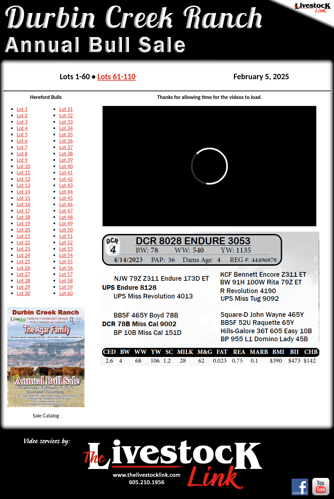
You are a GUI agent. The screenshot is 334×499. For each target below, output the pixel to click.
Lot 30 (23, 293)
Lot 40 (65, 166)
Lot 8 (22, 153)
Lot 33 (65, 122)
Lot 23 (23, 249)
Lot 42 (65, 179)
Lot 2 (22, 115)
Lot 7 (22, 147)
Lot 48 (65, 217)
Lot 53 (65, 249)
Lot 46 (65, 204)
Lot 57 (65, 274)
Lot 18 (23, 217)
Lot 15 (23, 198)
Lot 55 (65, 261)
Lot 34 (65, 128)
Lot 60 (65, 293)
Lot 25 (23, 261)
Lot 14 (23, 192)
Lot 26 (23, 268)
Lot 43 (65, 185)
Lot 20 (23, 230)
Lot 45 (65, 198)
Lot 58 (65, 280)
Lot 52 (65, 242)
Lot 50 (65, 230)
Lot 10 (23, 166)
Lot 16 (23, 204)
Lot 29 (23, 287)
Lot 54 (65, 255)
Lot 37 (65, 147)
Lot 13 (23, 185)
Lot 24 (23, 255)
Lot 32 (65, 115)
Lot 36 (65, 141)
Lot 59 (65, 287)
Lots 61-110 (117, 76)
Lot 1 (22, 109)
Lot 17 (23, 211)
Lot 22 (23, 242)
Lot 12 (23, 179)
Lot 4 (22, 128)
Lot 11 (23, 172)
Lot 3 (22, 122)
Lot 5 (22, 134)
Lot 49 (65, 223)
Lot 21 (23, 236)
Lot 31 (65, 109)
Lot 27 (23, 274)
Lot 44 (65, 192)
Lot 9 (22, 160)
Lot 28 (23, 280)
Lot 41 (65, 172)
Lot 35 (65, 134)
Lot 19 (23, 223)
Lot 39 (65, 160)
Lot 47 (65, 211)
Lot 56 (65, 268)
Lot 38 (65, 153)
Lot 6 (22, 141)
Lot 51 (65, 236)
